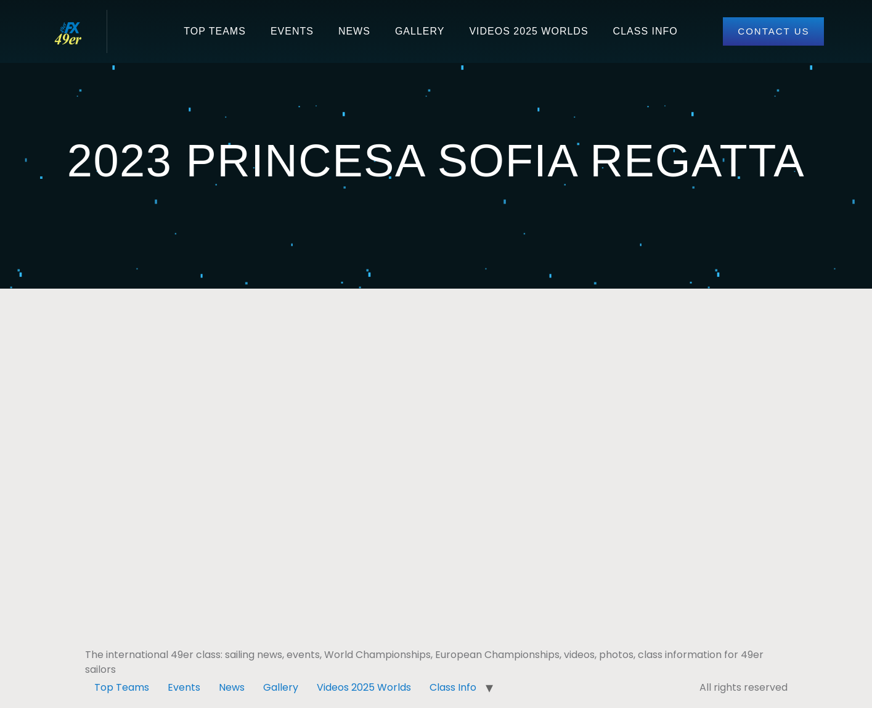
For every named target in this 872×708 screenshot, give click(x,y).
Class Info (645, 31)
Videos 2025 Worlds (528, 31)
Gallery (420, 31)
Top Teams (215, 31)
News (354, 31)
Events (292, 31)
